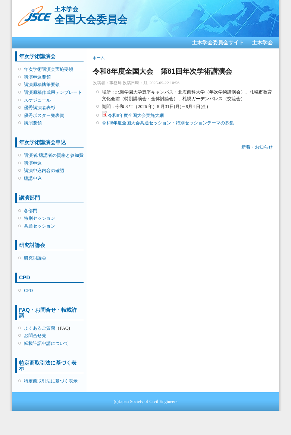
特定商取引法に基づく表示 (51, 381)
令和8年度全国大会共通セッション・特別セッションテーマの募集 (168, 123)
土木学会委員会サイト (218, 42)
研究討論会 (35, 258)
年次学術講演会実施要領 (48, 69)
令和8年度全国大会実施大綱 (136, 115)
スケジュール (37, 100)
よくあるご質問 (39, 328)
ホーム (99, 57)
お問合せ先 (35, 335)
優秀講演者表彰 (39, 107)
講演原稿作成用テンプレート (53, 92)
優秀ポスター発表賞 (44, 115)
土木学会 (262, 42)
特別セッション (39, 218)
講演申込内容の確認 (44, 170)
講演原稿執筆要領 (42, 84)
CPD (28, 290)
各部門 (30, 210)
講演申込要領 (37, 77)
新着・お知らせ (257, 147)
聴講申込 (33, 178)
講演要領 (33, 123)
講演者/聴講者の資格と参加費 (53, 155)
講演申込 (33, 163)
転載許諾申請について (46, 343)
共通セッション (39, 226)
